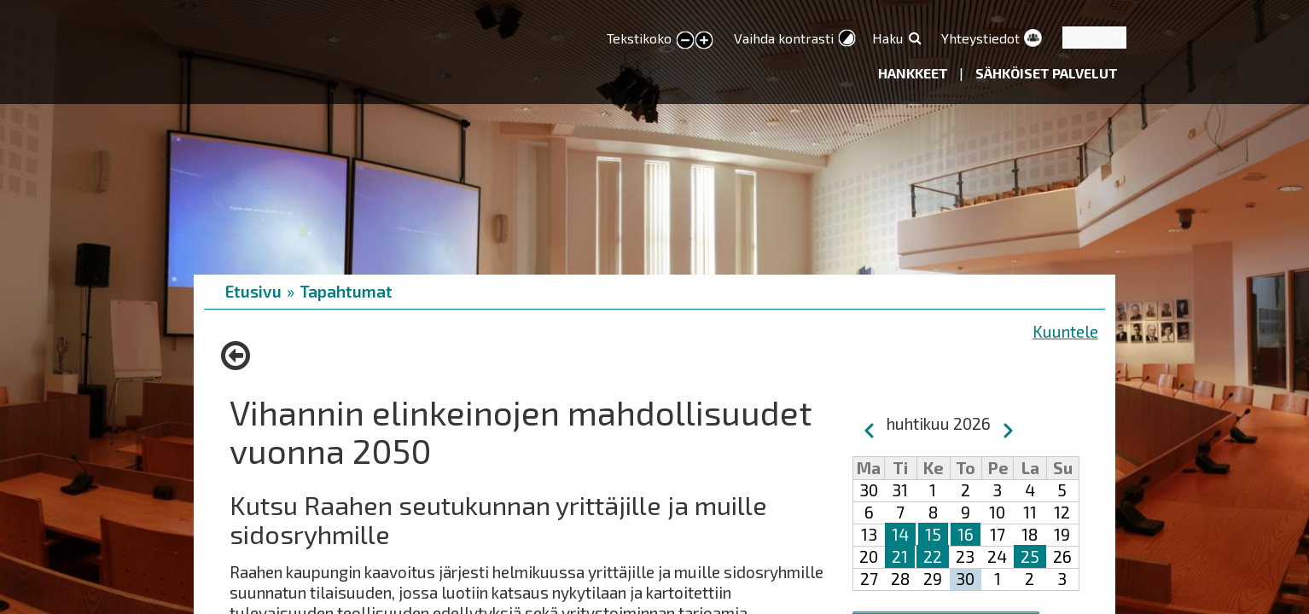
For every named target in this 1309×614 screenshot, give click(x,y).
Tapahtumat (346, 291)
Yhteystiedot (980, 38)
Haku (887, 38)
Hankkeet (914, 73)
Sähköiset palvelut (1046, 73)
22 (932, 556)
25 (1030, 556)
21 (900, 556)
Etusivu (253, 291)
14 (900, 534)
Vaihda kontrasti (784, 38)
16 (965, 534)
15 (933, 534)
